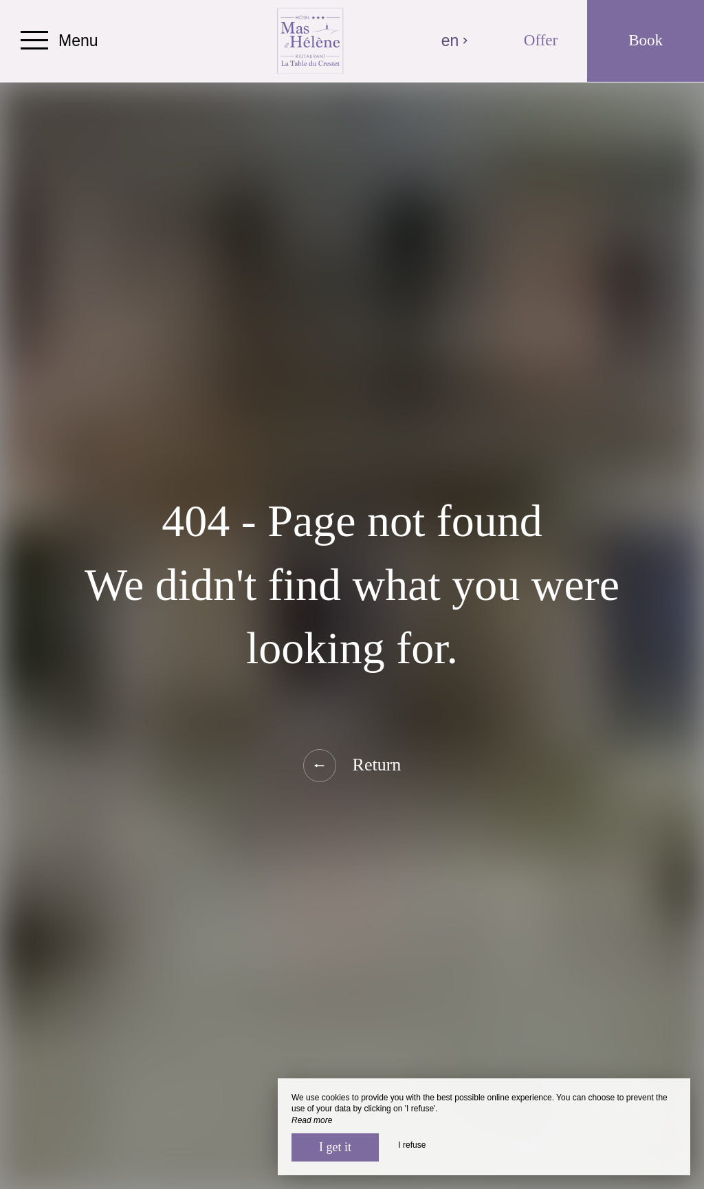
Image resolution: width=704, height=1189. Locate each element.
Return (352, 765)
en (455, 40)
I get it (335, 1147)
